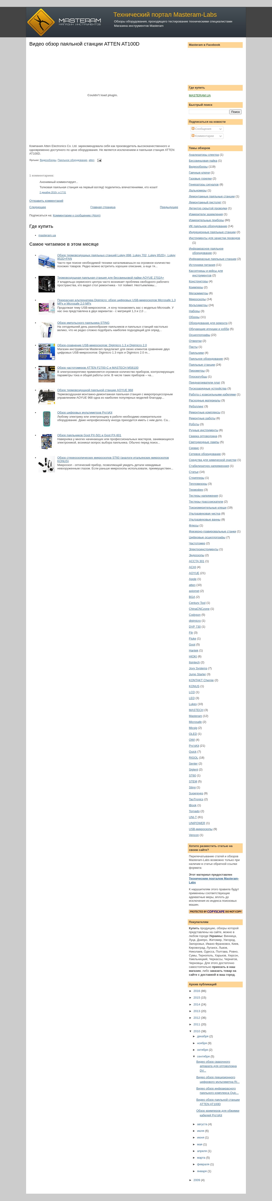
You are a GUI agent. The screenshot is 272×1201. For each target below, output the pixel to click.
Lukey (193, 704)
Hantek (193, 650)
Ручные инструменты (203, 430)
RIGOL (193, 757)
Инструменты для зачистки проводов (214, 238)
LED (192, 698)
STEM (193, 781)
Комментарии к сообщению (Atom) (77, 215)
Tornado (194, 811)
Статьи (194, 472)
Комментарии (203, 136)
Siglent (193, 769)
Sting (192, 787)
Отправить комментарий (46, 200)
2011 (197, 1024)
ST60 (192, 775)
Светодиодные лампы (204, 442)
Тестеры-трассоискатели (206, 501)
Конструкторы (198, 281)
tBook (192, 805)
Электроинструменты (203, 549)
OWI (192, 739)
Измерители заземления (206, 214)
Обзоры (194, 317)
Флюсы (194, 525)
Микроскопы (197, 299)
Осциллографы (199, 335)
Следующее (37, 207)
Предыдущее (169, 207)
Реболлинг (196, 406)
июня (201, 1137)
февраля (203, 1164)
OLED (193, 733)
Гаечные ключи (199, 172)
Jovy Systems (198, 668)
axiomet (194, 591)
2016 (197, 991)
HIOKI (193, 656)
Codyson (195, 614)
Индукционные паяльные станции (212, 232)
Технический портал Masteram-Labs (165, 14)
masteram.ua (47, 235)
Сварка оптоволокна (203, 436)
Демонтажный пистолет (205, 202)
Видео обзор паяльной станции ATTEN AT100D (84, 44)
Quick (192, 751)
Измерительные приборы (206, 220)
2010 (197, 1031)
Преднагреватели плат (204, 382)
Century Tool (197, 603)
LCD (192, 692)
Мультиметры (198, 305)
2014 (197, 1004)
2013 (197, 1011)
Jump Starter (197, 674)
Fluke (192, 638)
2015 (197, 997)
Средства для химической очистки (213, 460)
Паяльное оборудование (72, 160)
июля (201, 1131)
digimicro (195, 620)
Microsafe (195, 722)
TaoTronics (196, 799)
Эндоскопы (196, 555)
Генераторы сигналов (204, 184)
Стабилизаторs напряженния (209, 466)
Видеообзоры (48, 160)
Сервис (194, 448)
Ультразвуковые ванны (204, 519)
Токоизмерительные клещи (207, 507)
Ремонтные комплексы (204, 412)
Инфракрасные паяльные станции (212, 259)
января (202, 1171)
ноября (202, 1043)
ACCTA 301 (196, 561)
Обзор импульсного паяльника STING (83, 322)
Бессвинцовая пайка (203, 160)
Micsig (193, 728)
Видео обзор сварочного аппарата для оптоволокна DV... (216, 1066)
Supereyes (196, 793)
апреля (202, 1151)
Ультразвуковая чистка (204, 513)
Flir (191, 632)
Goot (192, 644)
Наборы (194, 311)
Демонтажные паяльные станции (212, 196)
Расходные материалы (204, 400)
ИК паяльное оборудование (208, 226)
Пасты (193, 347)
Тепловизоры (198, 483)
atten (91, 160)
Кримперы (196, 287)
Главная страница (102, 207)
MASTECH (196, 710)
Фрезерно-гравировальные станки (212, 531)
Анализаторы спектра (204, 154)
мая (200, 1144)
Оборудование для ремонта (208, 323)
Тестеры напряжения (203, 495)
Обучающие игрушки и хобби (209, 329)
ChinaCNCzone (199, 608)
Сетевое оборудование (205, 454)
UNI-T (193, 817)
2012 (197, 1017)
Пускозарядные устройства (207, 388)
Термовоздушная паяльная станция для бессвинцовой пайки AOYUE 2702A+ (110, 277)
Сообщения (201, 129)
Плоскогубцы (198, 376)
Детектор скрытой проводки (208, 208)
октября (203, 1049)
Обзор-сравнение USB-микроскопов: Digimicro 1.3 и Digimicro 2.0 (102, 345)
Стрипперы (196, 477)
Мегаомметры (198, 293)
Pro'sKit (194, 745)
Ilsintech (194, 662)
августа (202, 1124)
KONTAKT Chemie (201, 680)
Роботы (194, 424)
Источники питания (202, 265)
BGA (192, 597)
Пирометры (197, 370)
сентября (204, 1056)
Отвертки (195, 341)
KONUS (194, 686)
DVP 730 (195, 626)
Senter (193, 763)
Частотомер (197, 543)
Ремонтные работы (202, 418)
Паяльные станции (202, 364)
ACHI (192, 567)
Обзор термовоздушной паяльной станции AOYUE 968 (95, 390)
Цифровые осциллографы (207, 537)
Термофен (196, 489)
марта (201, 1157)
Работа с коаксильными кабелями (212, 394)
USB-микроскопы (200, 829)
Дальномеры (198, 190)
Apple (192, 579)
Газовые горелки (200, 178)
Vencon (194, 835)
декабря (203, 1036)
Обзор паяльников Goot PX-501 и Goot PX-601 (89, 435)
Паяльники (196, 352)
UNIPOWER (197, 823)
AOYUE (194, 573)
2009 (197, 1180)
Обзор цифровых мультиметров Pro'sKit (84, 412)
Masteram (195, 716)
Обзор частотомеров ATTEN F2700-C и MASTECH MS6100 (98, 367)
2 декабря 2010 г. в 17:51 (53, 192)
